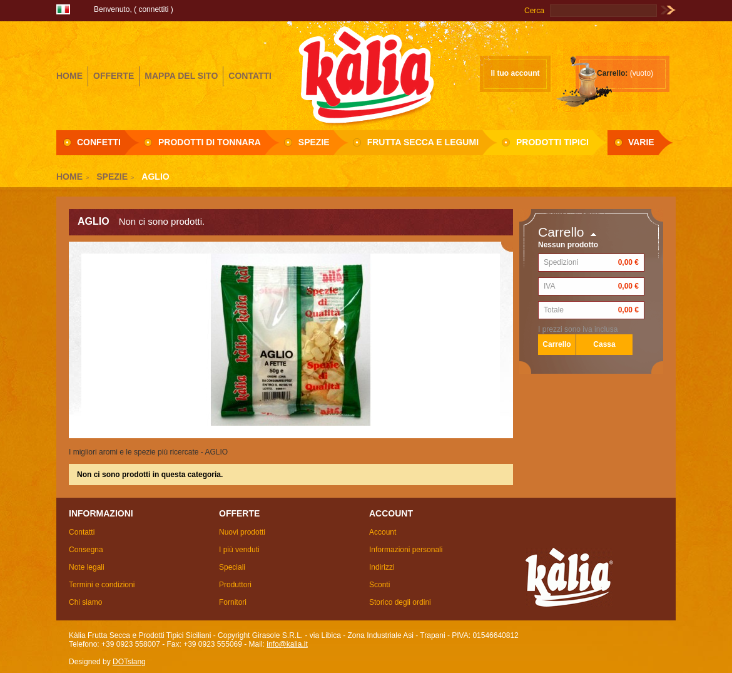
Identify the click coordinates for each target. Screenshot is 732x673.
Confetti (99, 142)
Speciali (232, 567)
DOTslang (129, 661)
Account (382, 532)
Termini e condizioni (102, 584)
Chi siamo (85, 602)
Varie (641, 142)
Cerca (534, 10)
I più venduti (239, 549)
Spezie (314, 142)
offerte (113, 76)
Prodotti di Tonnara (209, 142)
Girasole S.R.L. (366, 74)
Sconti (379, 584)
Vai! (668, 10)
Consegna (86, 549)
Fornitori (233, 602)
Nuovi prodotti (242, 532)
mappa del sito (181, 76)
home (69, 76)
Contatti (81, 532)
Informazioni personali (405, 549)
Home (69, 177)
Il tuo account (515, 73)
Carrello (561, 232)
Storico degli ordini (400, 602)
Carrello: (612, 73)
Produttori (235, 584)
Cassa (604, 344)
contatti (250, 76)
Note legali (86, 567)
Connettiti (153, 9)
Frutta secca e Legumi (423, 142)
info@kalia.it (287, 644)
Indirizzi (382, 567)
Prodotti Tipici (552, 142)
